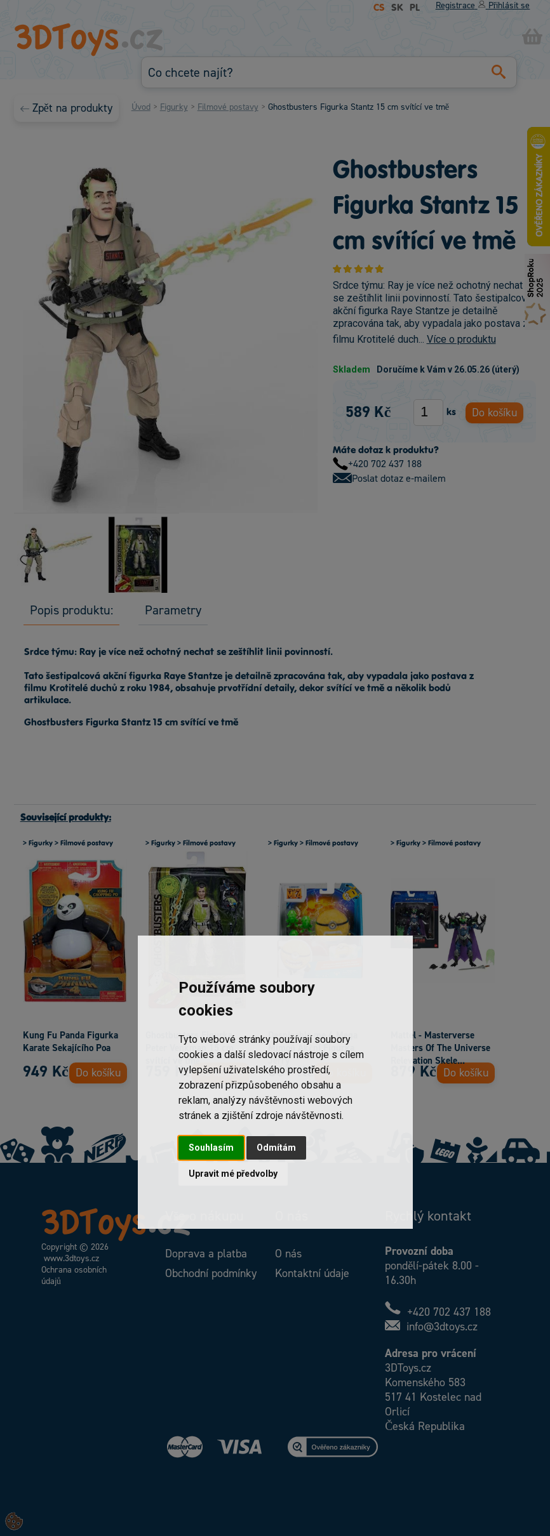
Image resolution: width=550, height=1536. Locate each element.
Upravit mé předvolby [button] (233, 1174)
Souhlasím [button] (211, 1147)
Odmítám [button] (276, 1147)
